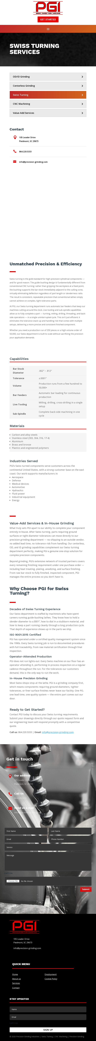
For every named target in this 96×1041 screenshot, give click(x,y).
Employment (51, 974)
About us (16, 978)
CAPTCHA (8, 873)
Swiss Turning (20, 94)
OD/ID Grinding (21, 76)
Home (15, 974)
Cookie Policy (51, 978)
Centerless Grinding (24, 85)
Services (16, 983)
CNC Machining (21, 103)
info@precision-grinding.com (58, 732)
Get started (48, 19)
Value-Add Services (23, 112)
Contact (16, 987)
